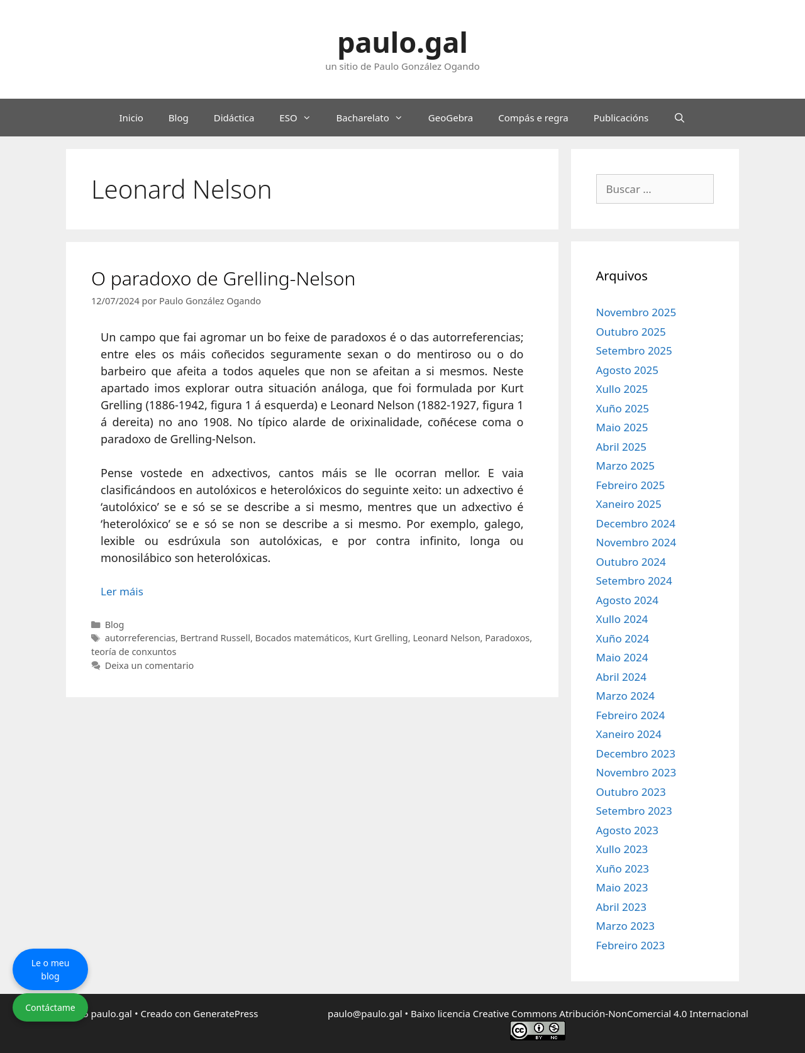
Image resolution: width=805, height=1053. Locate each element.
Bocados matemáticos (302, 638)
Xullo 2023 (622, 849)
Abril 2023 (621, 907)
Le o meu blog (50, 969)
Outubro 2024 (631, 561)
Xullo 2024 (622, 619)
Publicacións (621, 117)
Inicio (131, 117)
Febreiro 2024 (630, 715)
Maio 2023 (622, 887)
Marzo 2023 (625, 925)
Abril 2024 (621, 677)
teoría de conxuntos (133, 652)
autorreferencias (140, 638)
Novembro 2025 (636, 312)
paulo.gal (402, 42)
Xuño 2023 (623, 868)
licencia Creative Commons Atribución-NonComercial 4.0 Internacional (593, 1013)
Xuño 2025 (623, 408)
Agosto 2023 (627, 830)
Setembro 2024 (634, 580)
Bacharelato (376, 117)
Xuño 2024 (623, 638)
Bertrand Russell (215, 638)
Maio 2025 (622, 427)
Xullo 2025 (622, 389)
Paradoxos (507, 638)
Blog (179, 117)
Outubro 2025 (631, 331)
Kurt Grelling (381, 638)
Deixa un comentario (149, 665)
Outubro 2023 (631, 792)
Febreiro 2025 (630, 485)
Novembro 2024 (636, 542)
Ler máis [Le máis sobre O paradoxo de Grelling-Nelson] (122, 591)
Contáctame (50, 1007)
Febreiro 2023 (630, 945)
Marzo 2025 (625, 465)
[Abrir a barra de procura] (679, 117)
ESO (301, 117)
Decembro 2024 (635, 523)
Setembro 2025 (634, 350)
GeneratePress (225, 1013)
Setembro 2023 (634, 810)
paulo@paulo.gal (365, 1013)
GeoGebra (450, 117)
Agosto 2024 (627, 600)
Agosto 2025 (627, 370)
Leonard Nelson (446, 638)
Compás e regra (533, 117)
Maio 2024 (622, 657)
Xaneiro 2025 (629, 504)
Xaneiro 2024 (629, 734)
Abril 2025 (621, 446)
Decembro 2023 (635, 753)
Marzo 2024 (625, 695)
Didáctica (234, 117)
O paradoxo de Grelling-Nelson (223, 278)
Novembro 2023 (636, 772)
